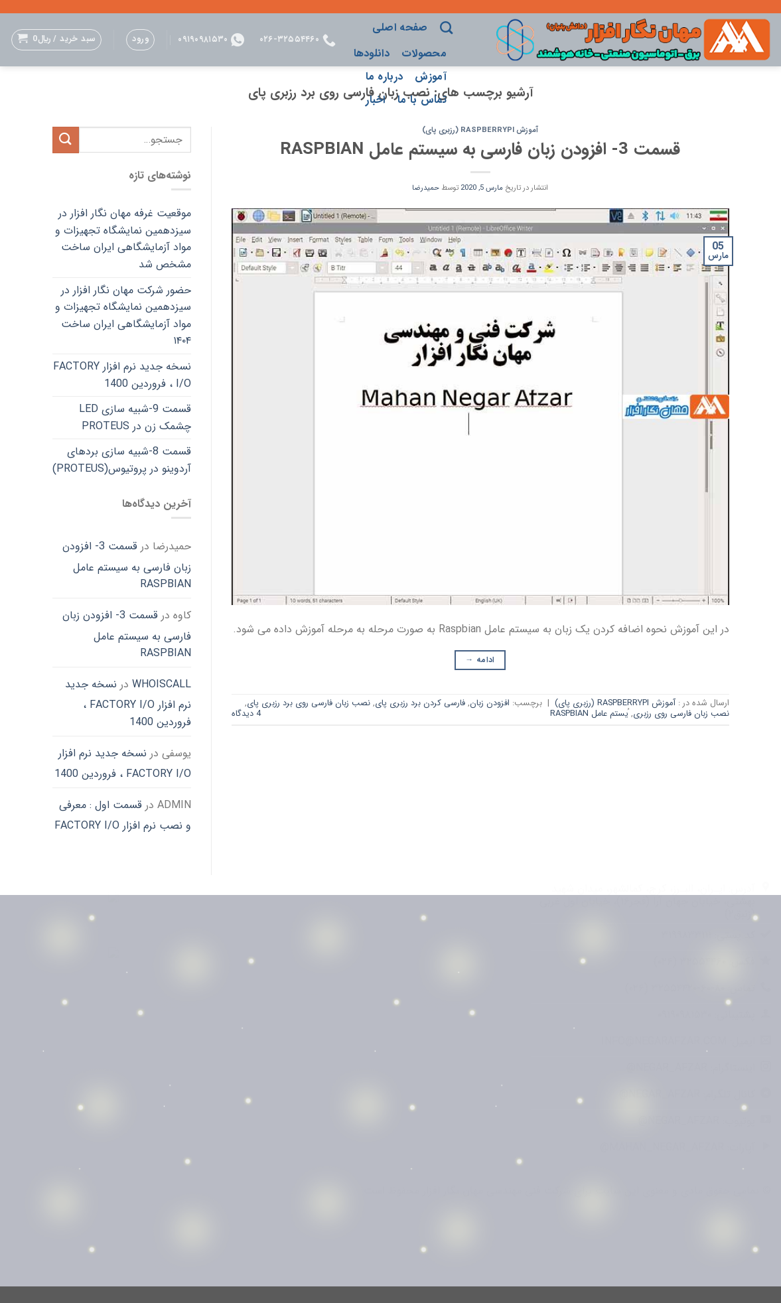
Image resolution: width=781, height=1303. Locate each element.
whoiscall (161, 684)
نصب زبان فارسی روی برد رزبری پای (308, 703)
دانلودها (372, 53)
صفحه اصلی (400, 27)
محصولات (424, 53)
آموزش (431, 76)
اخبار (376, 100)
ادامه (480, 659)
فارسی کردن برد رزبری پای (420, 703)
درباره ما (384, 76)
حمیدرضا (425, 188)
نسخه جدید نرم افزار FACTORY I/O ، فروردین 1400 (122, 375)
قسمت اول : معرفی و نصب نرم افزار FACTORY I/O (122, 816)
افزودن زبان (490, 703)
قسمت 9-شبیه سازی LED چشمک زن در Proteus (135, 418)
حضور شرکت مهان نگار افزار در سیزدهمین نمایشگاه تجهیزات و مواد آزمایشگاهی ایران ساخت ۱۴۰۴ (123, 316)
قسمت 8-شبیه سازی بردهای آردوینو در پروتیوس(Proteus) (121, 460)
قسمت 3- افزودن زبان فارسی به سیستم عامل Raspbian (480, 149)
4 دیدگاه (246, 713)
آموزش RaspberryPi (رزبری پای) (480, 130)
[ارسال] (65, 140)
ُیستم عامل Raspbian (589, 713)
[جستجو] (446, 27)
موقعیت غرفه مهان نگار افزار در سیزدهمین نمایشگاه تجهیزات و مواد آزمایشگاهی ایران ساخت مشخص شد (123, 239)
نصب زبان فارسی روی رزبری (681, 713)
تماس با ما (422, 100)
